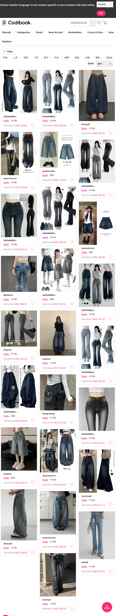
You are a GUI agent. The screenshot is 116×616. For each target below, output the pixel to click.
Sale (111, 32)
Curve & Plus (95, 32)
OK (101, 13)
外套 (5, 57)
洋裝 (26, 57)
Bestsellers (75, 32)
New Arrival (56, 32)
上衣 (15, 57)
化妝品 (109, 57)
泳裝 (87, 57)
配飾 (67, 57)
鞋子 (46, 57)
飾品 (77, 57)
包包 (56, 57)
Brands (6, 32)
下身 (36, 57)
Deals (39, 32)
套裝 (97, 57)
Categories (23, 32)
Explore (6, 41)
